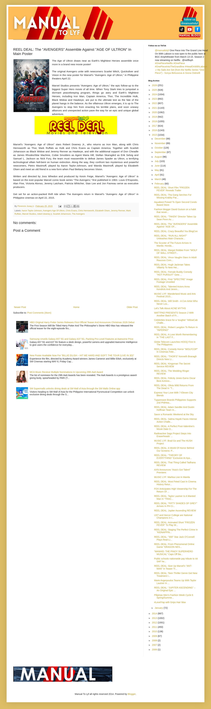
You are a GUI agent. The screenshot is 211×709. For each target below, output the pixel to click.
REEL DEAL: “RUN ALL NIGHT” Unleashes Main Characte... (170, 237)
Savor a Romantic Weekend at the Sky (174, 414)
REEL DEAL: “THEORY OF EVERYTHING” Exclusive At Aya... (173, 456)
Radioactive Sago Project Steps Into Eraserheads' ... (172, 435)
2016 (155, 130)
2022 (155, 103)
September (160, 152)
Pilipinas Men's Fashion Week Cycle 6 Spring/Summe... (173, 596)
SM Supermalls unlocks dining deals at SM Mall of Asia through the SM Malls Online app (75, 388)
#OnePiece (179, 63)
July (157, 161)
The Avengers (78, 214)
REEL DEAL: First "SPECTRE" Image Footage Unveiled (173, 280)
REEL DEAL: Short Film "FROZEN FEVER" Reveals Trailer (172, 189)
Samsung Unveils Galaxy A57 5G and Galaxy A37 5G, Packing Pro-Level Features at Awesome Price (81, 339)
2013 (155, 618)
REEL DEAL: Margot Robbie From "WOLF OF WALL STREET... (175, 251)
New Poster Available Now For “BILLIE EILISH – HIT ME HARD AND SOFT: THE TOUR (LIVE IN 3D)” (82, 355)
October (159, 147)
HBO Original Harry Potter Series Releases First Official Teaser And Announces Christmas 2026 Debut (82, 322)
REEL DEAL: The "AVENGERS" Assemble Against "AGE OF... (175, 225)
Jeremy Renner (118, 210)
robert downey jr (44, 214)
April (157, 174)
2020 (155, 112)
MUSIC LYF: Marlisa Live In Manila (172, 477)
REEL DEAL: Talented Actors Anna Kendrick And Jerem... (172, 288)
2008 (155, 640)
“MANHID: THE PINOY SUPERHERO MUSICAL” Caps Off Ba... (173, 553)
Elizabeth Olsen (102, 210)
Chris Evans (71, 210)
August (158, 156)
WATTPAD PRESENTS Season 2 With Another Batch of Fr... (174, 314)
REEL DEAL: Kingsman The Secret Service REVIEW (172, 365)
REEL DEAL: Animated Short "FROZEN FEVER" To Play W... (174, 524)
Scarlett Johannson (62, 214)
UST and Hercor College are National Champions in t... (173, 516)
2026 (155, 85)
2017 (155, 126)
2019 (155, 116)
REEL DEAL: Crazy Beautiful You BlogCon (176, 231)
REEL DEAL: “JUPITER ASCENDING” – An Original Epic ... (174, 589)
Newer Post (20, 307)
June (157, 165)
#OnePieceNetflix (164, 63)
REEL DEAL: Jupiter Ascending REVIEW (175, 510)
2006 (155, 649)
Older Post (132, 307)
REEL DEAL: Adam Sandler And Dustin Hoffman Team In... (174, 408)
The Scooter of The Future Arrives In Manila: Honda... (172, 244)
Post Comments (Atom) (39, 312)
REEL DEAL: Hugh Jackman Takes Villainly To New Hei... (172, 266)
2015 (155, 135)
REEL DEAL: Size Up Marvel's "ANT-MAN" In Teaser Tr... (173, 567)
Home (76, 307)
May (157, 170)
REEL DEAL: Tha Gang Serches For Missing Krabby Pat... (172, 196)
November (160, 143)
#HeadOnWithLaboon (196, 66)
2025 (155, 90)
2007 (155, 645)
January (159, 608)
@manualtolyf (162, 50)
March (158, 179)
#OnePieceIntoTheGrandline (169, 66)
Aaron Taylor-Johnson (32, 210)
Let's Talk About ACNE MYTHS (170, 308)
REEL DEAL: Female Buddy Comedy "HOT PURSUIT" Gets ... (173, 273)
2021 (155, 108)
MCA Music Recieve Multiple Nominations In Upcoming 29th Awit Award (66, 372)
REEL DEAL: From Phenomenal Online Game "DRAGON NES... (174, 545)
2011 (155, 627)
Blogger (132, 694)
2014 (155, 613)
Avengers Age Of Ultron (54, 210)
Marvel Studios (29, 214)
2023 (155, 98)
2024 (155, 94)
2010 (155, 631)
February (160, 183)
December (160, 138)
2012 (155, 622)
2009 (155, 636)
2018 (155, 121)
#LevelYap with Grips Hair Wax (170, 602)
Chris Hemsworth (86, 210)
